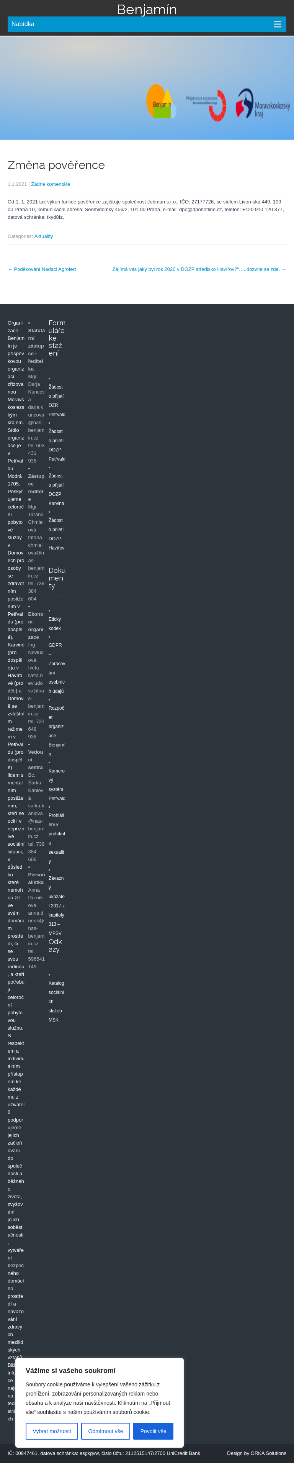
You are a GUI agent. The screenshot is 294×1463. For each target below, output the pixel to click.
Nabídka (22, 24)
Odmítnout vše (105, 1431)
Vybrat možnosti (52, 1431)
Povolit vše (153, 1431)
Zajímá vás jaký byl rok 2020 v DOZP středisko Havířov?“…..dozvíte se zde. (199, 269)
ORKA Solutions (268, 1453)
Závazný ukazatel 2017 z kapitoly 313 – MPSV (57, 906)
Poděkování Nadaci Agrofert (42, 269)
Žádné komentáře (50, 184)
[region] (99, 1403)
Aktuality (43, 236)
